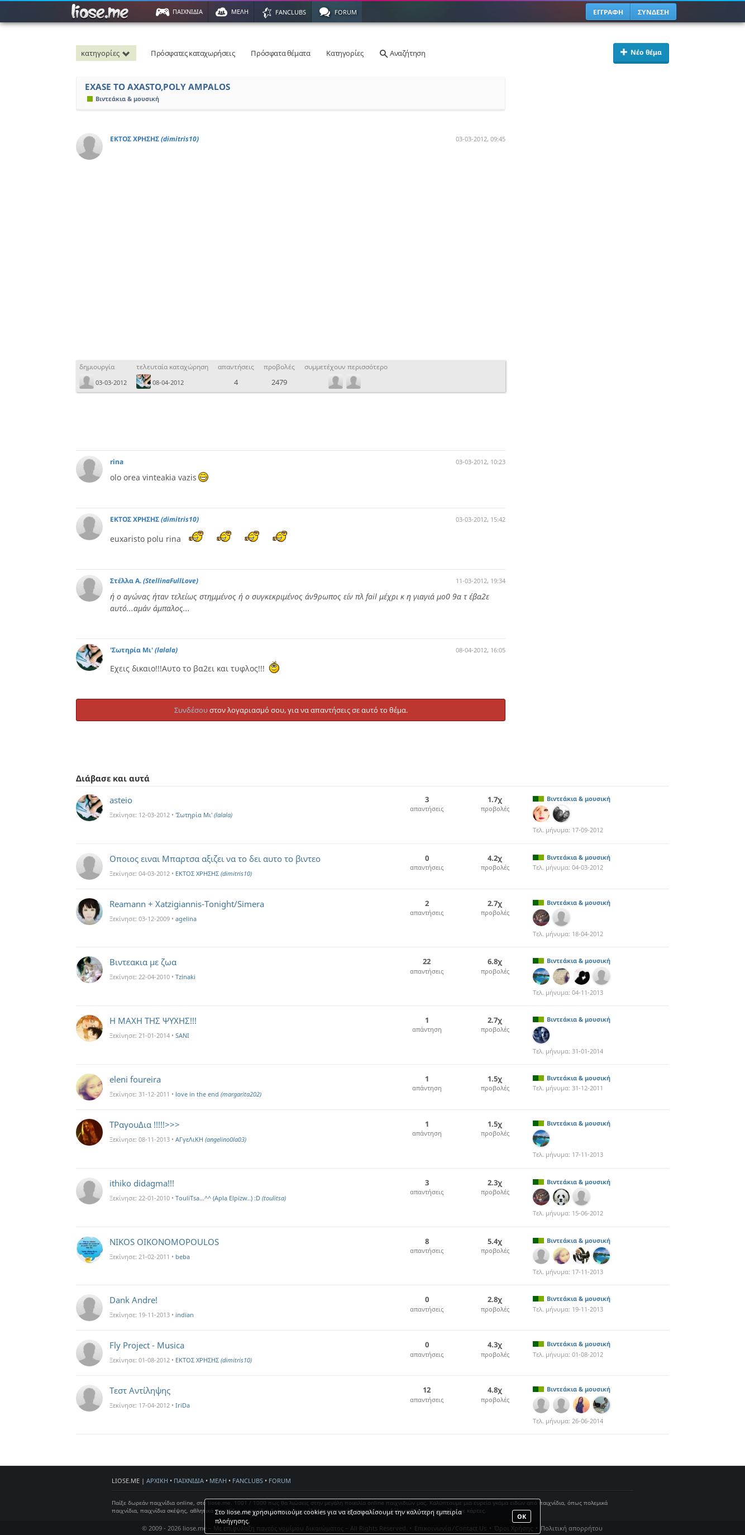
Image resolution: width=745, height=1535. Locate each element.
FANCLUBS (247, 1480)
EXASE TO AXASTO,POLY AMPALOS (157, 87)
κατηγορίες (107, 53)
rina (116, 461)
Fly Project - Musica (146, 1345)
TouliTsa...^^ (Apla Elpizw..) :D (230, 1198)
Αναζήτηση (402, 53)
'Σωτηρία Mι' (144, 650)
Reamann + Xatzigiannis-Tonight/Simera (186, 903)
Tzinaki (185, 977)
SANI (182, 1035)
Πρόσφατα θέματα (280, 53)
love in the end (218, 1094)
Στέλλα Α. (154, 580)
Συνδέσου (191, 710)
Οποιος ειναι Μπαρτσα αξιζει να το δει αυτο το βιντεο (215, 858)
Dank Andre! (133, 1299)
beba (182, 1256)
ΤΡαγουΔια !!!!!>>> (144, 1124)
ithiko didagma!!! (141, 1183)
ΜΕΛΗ (218, 1480)
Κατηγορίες (344, 53)
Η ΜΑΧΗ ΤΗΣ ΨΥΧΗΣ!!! (153, 1020)
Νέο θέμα (641, 52)
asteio (120, 799)
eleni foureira (135, 1079)
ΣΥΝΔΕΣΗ (653, 12)
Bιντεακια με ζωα (142, 961)
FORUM (280, 1480)
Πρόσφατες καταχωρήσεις (193, 53)
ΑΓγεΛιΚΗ (210, 1139)
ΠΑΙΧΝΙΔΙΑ (189, 1480)
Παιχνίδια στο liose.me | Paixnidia (101, 11)
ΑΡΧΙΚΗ (157, 1480)
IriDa (182, 1405)
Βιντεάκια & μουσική (123, 98)
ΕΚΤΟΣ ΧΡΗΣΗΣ (154, 139)
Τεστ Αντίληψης (139, 1390)
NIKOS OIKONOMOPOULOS (164, 1241)
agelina (186, 918)
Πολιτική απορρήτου (572, 1528)
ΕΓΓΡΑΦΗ (608, 12)
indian (184, 1314)
